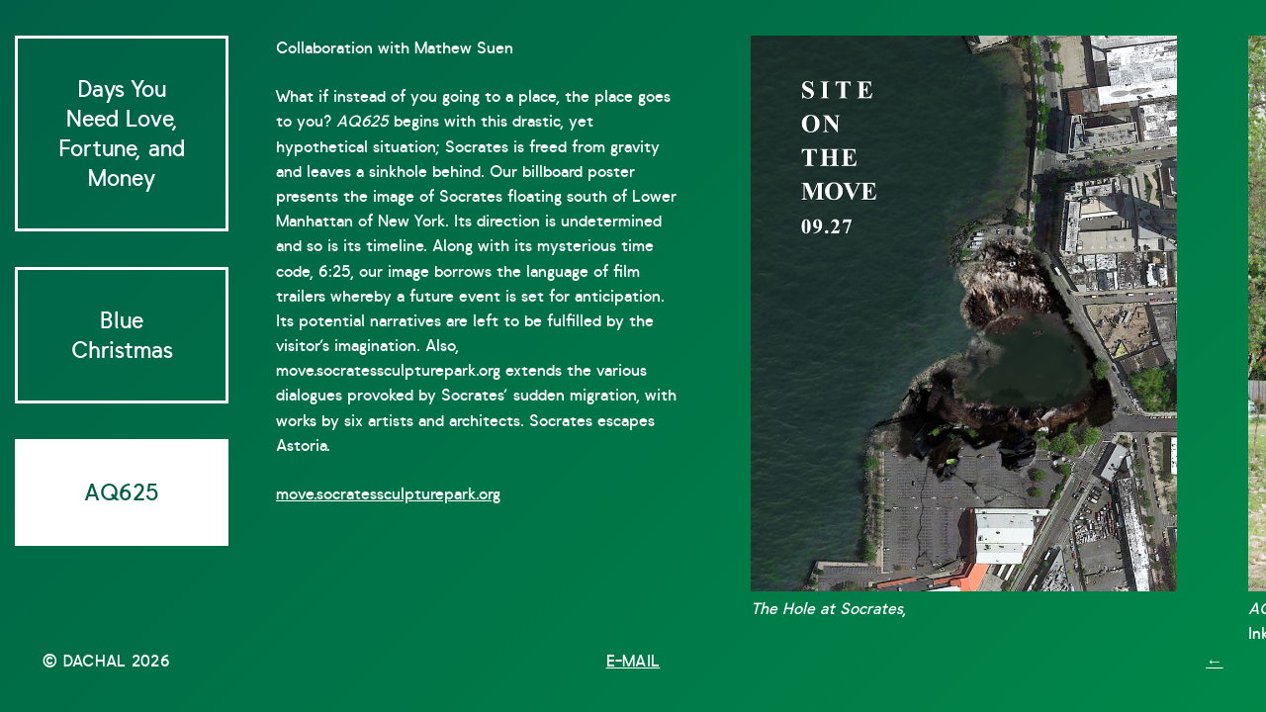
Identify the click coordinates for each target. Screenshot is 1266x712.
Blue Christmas (122, 335)
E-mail (633, 660)
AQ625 (121, 492)
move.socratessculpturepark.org (388, 494)
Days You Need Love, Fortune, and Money (122, 133)
